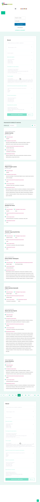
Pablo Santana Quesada (11, 288)
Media (20, 91)
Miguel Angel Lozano (11, 166)
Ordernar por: (6, 125)
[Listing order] (13, 125)
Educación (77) (20, 110)
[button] (15, 9)
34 (12, 395)
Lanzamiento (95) (20, 101)
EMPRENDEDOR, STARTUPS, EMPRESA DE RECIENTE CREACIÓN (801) (20, 80)
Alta (20, 89)
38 (25, 395)
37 (22, 395)
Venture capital (7, 286)
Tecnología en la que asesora (13, 66)
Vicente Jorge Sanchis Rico (12, 232)
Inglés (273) (20, 60)
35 (15, 395)
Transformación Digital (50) (20, 70)
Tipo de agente (10, 76)
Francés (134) (20, 62)
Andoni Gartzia (9, 133)
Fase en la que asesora (11, 95)
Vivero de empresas (8, 165)
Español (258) (20, 61)
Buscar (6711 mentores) (17, 114)
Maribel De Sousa (10, 205)
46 (38, 395)
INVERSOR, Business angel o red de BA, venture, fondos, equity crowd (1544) (20, 79)
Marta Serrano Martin (11, 311)
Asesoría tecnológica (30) (20, 72)
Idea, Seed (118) (20, 100)
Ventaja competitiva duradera (10, 131)
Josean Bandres (9, 361)
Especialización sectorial (12, 105)
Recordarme (20, 27)
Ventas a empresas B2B (9, 359)
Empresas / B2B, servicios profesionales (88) (20, 109)
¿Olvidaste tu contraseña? (20, 30)
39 (28, 395)
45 (34, 395)
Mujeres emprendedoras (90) (20, 108)
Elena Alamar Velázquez (12, 258)
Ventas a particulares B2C (9, 203)
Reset (30, 114)
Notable (20, 90)
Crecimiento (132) (20, 99)
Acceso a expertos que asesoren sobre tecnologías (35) (20, 71)
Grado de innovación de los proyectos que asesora (17, 85)
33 (9, 395)
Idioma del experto (10, 57)
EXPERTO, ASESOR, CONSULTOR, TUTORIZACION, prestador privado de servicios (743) (20, 81)
